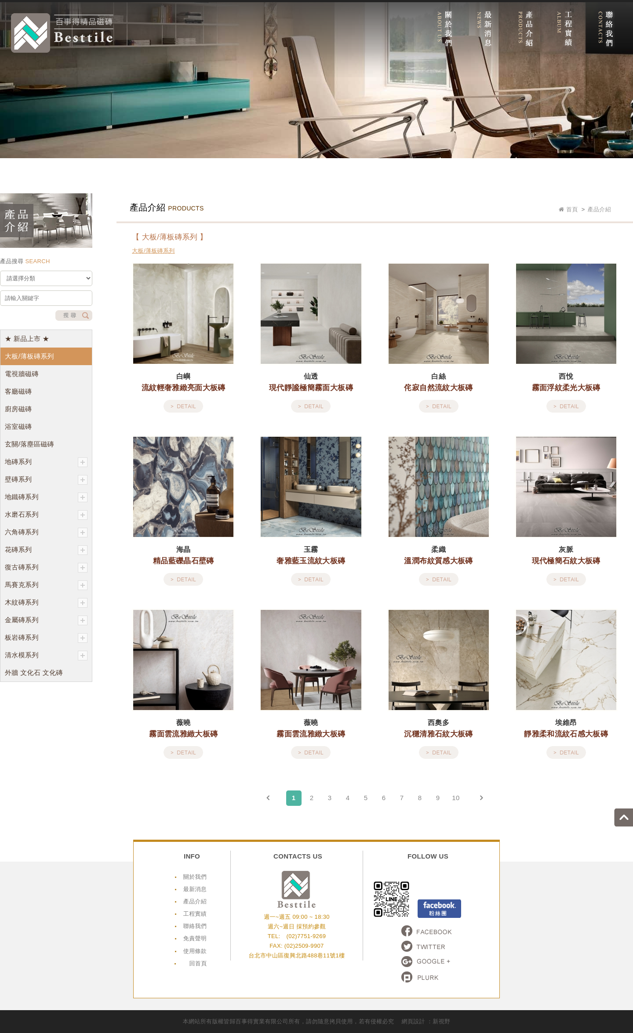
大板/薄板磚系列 (29, 356)
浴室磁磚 (18, 426)
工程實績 (195, 913)
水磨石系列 (46, 515)
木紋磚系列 (46, 603)
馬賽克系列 (46, 585)
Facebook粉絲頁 (439, 908)
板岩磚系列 (46, 638)
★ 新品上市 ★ (27, 338)
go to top (623, 817)
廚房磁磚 (18, 409)
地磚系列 (46, 462)
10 (455, 797)
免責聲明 (195, 938)
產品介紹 (195, 901)
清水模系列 (46, 655)
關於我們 (195, 877)
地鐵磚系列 (46, 497)
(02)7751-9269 (306, 936)
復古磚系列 (46, 568)
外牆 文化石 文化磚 (34, 672)
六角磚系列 (46, 532)
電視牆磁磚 (22, 373)
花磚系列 (46, 550)
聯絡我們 (195, 926)
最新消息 (195, 889)
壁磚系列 (46, 480)
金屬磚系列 (46, 620)
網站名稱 (62, 33)
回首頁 (198, 963)
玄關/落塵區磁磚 (29, 444)
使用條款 (195, 951)
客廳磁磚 (18, 391)
